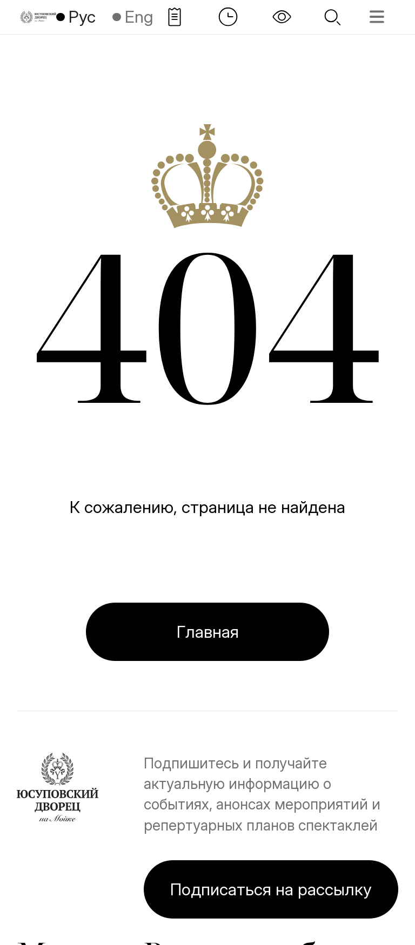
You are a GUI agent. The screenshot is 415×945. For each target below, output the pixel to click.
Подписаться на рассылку (271, 889)
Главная (208, 632)
